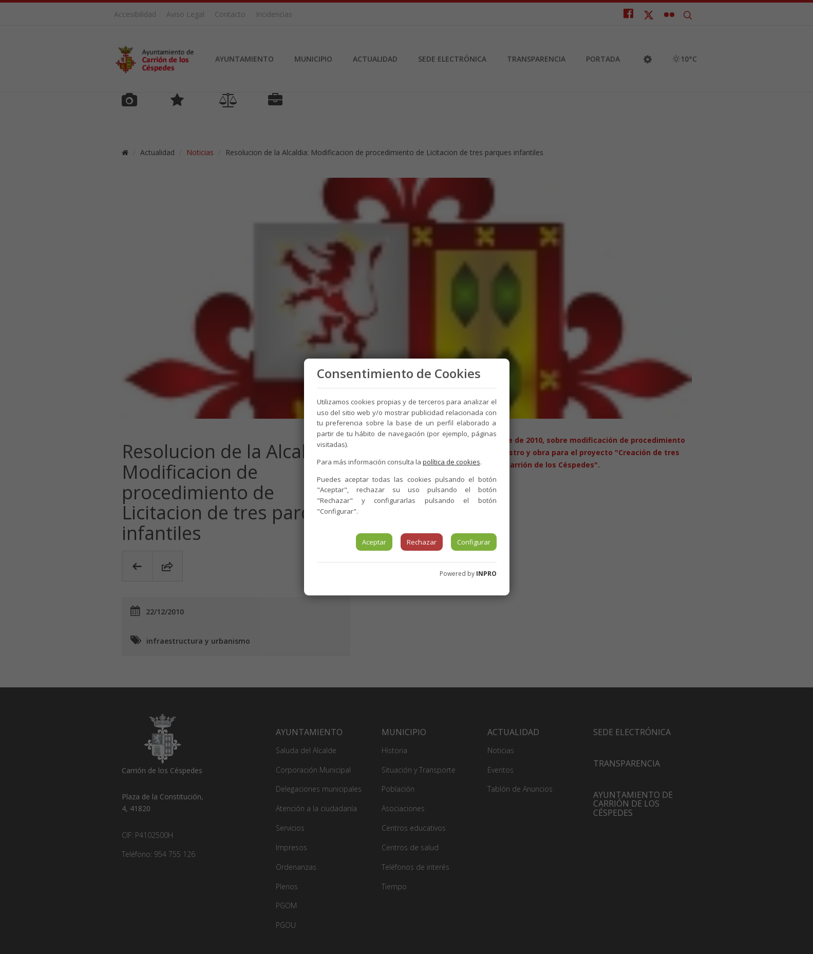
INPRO (486, 573)
